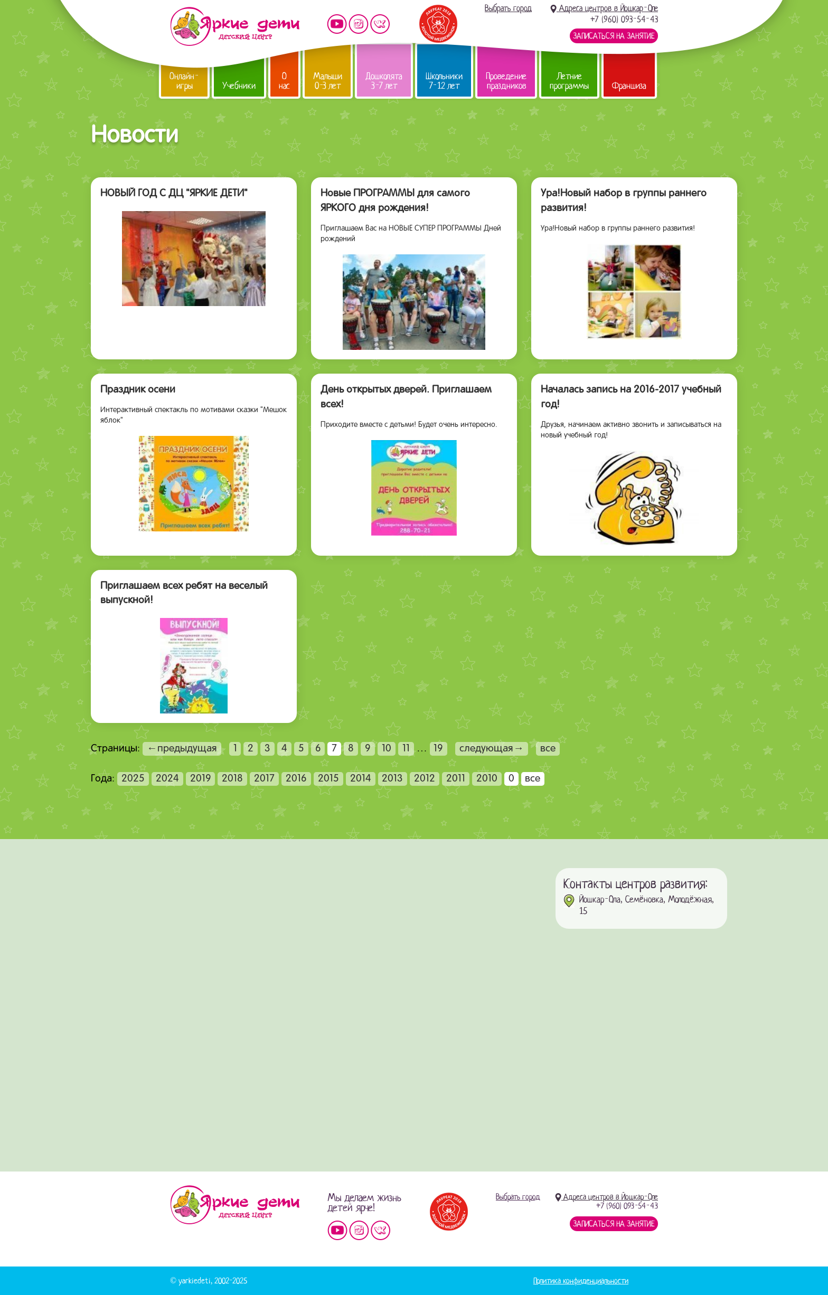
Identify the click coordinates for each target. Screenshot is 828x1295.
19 (438, 749)
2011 (455, 779)
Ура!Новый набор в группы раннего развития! (624, 201)
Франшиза (629, 86)
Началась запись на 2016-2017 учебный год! (631, 397)
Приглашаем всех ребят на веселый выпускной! (184, 594)
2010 (486, 779)
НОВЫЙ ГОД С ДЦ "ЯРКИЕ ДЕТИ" (174, 193)
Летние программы (569, 81)
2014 (360, 779)
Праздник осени (137, 390)
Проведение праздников (506, 81)
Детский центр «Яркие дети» (234, 1204)
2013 (392, 779)
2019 (200, 779)
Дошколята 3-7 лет (383, 81)
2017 (264, 779)
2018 (232, 779)
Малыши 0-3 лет (327, 81)
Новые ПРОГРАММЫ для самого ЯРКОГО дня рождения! (395, 201)
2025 (133, 779)
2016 (296, 779)
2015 (328, 779)
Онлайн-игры (184, 81)
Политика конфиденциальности (580, 1280)
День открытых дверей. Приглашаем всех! (406, 397)
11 (406, 749)
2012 (424, 779)
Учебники (239, 86)
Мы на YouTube (337, 24)
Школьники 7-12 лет (444, 81)
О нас (284, 81)
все (548, 749)
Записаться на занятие (614, 36)
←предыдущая (182, 749)
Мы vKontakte (380, 24)
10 (386, 749)
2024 (167, 779)
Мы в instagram (359, 24)
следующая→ (491, 749)
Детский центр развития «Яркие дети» (234, 26)
